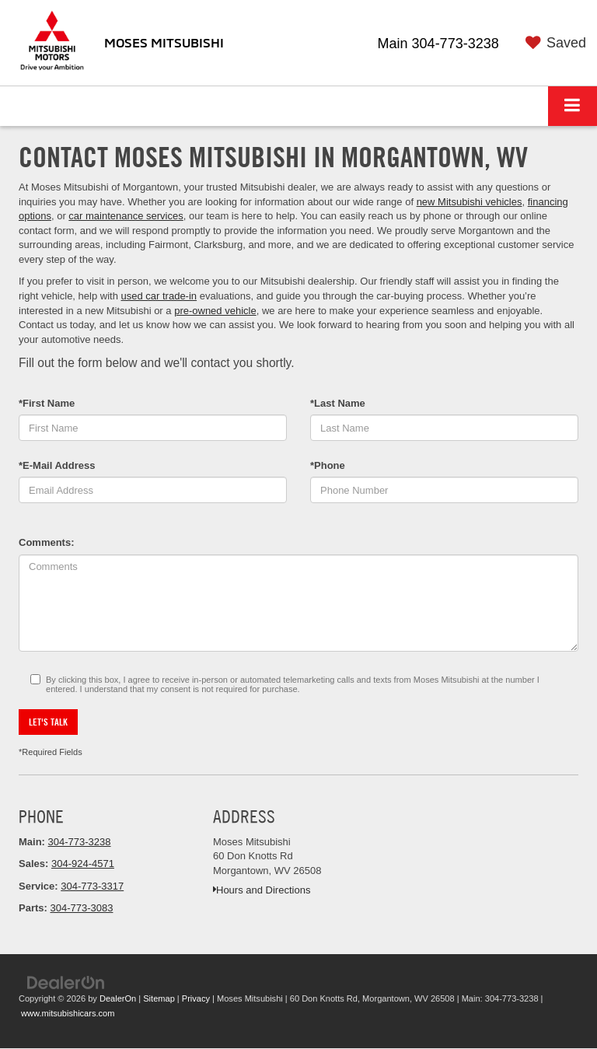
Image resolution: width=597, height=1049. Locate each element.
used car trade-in (159, 296)
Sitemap (159, 998)
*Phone (327, 465)
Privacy (196, 998)
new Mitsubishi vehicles (469, 202)
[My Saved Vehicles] (553, 43)
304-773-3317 (92, 886)
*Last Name (337, 403)
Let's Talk (48, 721)
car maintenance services (125, 216)
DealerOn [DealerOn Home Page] (118, 998)
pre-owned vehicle (215, 310)
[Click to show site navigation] (572, 106)
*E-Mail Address (57, 465)
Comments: (47, 542)
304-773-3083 (81, 908)
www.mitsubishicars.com (67, 1013)
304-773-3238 (79, 842)
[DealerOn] (66, 982)
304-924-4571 (82, 863)
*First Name (47, 403)
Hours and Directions (261, 890)
